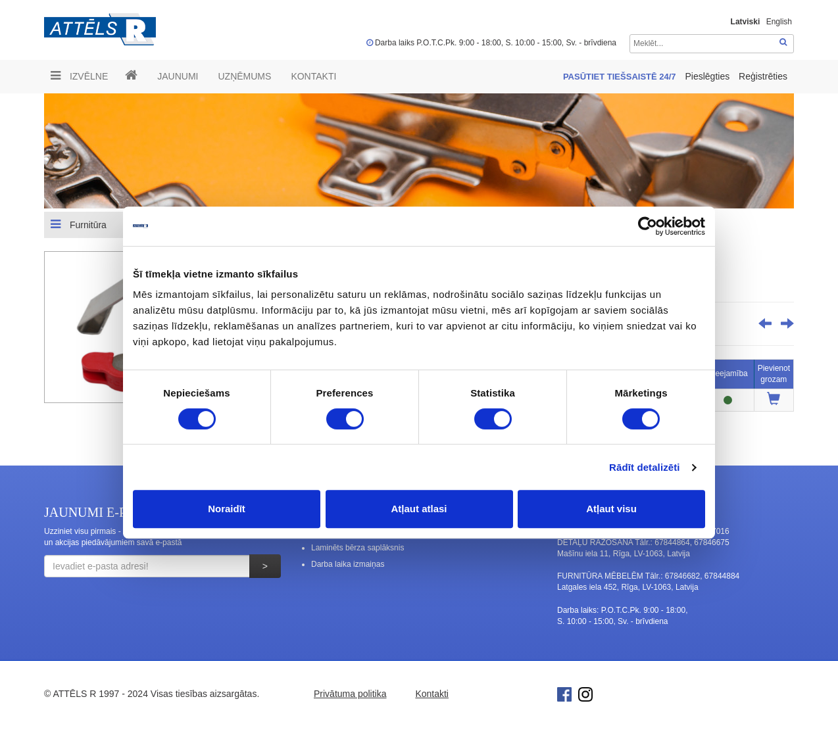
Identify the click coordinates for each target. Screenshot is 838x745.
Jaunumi (177, 76)
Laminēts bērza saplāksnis (357, 547)
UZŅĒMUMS (244, 76)
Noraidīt (226, 508)
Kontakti (313, 76)
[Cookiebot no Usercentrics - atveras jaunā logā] (647, 226)
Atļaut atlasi (419, 508)
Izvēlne (79, 76)
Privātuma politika (350, 693)
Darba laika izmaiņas (347, 564)
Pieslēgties (708, 76)
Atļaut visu (611, 508)
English (779, 21)
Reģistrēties (763, 76)
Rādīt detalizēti (644, 467)
